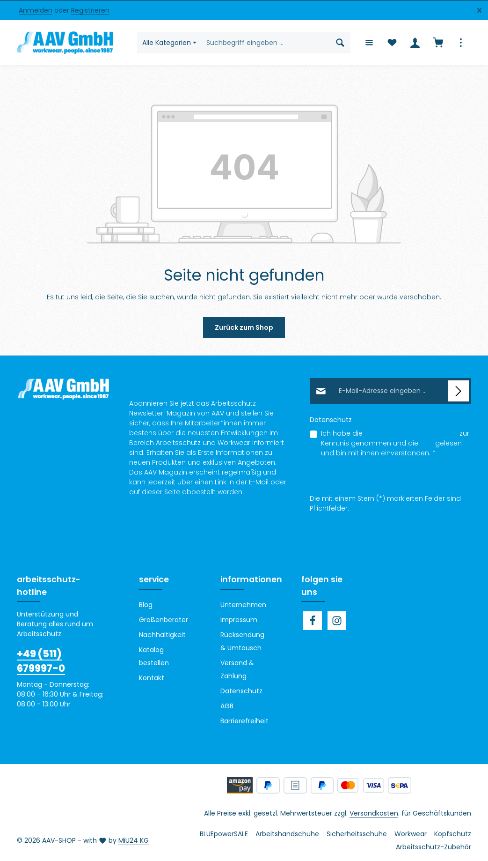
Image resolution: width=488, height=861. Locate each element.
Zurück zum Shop (244, 327)
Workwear (410, 834)
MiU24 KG (133, 840)
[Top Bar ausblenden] (479, 10)
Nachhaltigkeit (162, 634)
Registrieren (90, 10)
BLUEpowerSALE (224, 834)
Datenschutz (241, 691)
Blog (146, 604)
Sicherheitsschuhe (357, 834)
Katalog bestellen (154, 656)
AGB (426, 443)
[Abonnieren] (458, 390)
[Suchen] (340, 42)
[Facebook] (312, 620)
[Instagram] (337, 620)
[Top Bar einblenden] (460, 42)
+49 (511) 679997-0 (41, 661)
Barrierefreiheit (244, 721)
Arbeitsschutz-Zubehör (433, 847)
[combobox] (265, 42)
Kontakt (151, 678)
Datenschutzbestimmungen (411, 433)
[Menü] (368, 42)
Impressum (238, 619)
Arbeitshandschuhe (287, 834)
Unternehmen (243, 604)
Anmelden (35, 10)
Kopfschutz (452, 834)
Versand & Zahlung (237, 669)
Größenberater (163, 619)
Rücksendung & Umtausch (242, 641)
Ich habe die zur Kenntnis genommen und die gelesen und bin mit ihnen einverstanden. (395, 443)
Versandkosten (374, 813)
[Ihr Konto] (414, 42)
